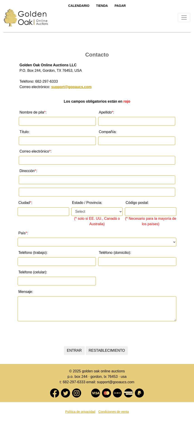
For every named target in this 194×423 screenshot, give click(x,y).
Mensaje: (25, 292)
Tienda (102, 5)
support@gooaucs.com (71, 87)
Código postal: (137, 203)
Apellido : (106, 112)
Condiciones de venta (113, 411)
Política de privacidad (80, 411)
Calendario (78, 5)
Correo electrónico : (35, 151)
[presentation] (95, 334)
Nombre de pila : (32, 112)
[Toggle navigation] (184, 17)
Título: (24, 132)
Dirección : (28, 171)
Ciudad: (25, 202)
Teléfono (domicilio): (115, 253)
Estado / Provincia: (87, 203)
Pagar (120, 5)
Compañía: (107, 132)
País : (23, 233)
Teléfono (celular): (32, 272)
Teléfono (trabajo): (33, 253)
